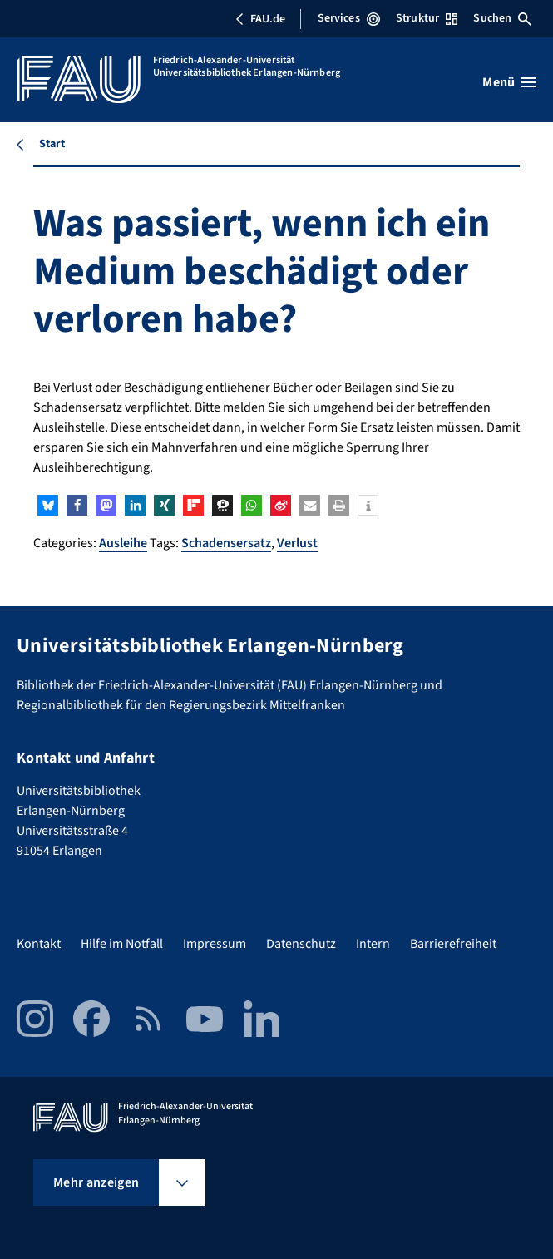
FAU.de (260, 19)
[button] (47, 505)
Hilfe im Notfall (122, 944)
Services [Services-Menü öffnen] (349, 18)
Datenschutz (301, 944)
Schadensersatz (226, 543)
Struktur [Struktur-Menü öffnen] (426, 18)
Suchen (502, 18)
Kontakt (39, 944)
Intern (373, 944)
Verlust (297, 543)
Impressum (214, 944)
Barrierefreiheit (453, 944)
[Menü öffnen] (509, 82)
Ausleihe (123, 543)
